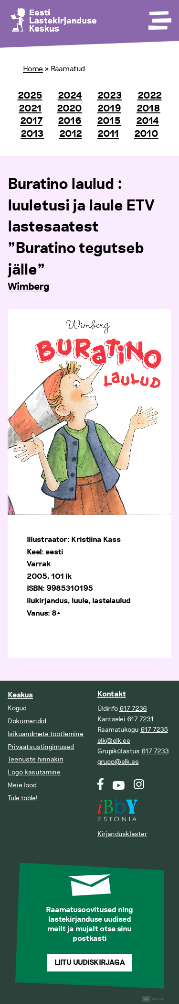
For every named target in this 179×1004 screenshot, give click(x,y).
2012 (70, 134)
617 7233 (155, 751)
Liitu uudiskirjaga (89, 963)
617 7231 (140, 719)
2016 (70, 121)
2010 (146, 134)
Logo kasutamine (34, 772)
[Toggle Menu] (158, 17)
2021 (30, 108)
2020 (69, 108)
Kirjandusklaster (122, 834)
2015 (109, 121)
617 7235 (154, 730)
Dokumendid (27, 721)
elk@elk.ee (113, 741)
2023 (109, 95)
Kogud (17, 708)
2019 (109, 108)
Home (33, 69)
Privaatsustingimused (41, 747)
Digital (153, 999)
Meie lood (22, 785)
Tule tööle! (23, 798)
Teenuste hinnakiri (35, 759)
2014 (147, 121)
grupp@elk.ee (118, 762)
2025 (30, 95)
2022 (149, 95)
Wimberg (29, 287)
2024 (70, 95)
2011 (108, 134)
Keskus (20, 695)
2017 (31, 121)
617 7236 (133, 709)
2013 (32, 134)
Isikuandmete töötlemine (46, 734)
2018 (148, 108)
